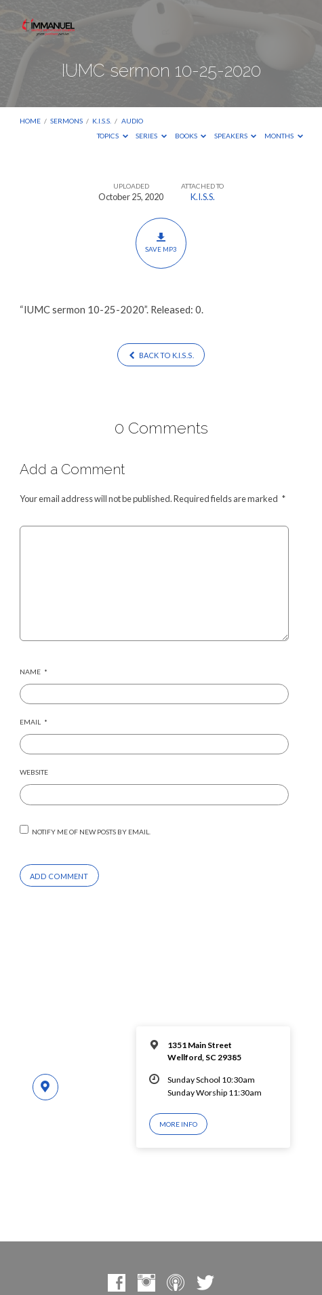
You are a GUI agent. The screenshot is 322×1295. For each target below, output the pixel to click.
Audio (132, 121)
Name (33, 672)
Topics (112, 136)
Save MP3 (161, 243)
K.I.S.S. (101, 121)
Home (30, 121)
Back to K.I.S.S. (161, 355)
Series (151, 136)
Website (34, 772)
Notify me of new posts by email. (91, 832)
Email (33, 722)
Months (283, 136)
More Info (178, 1124)
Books (191, 136)
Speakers (235, 136)
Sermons (66, 121)
